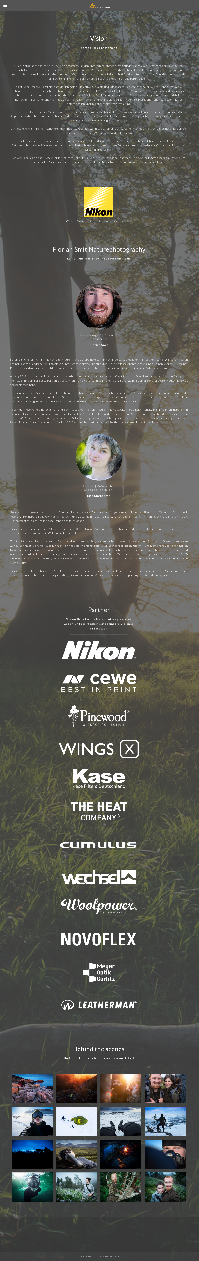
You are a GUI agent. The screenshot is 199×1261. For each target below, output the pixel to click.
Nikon (127, 221)
